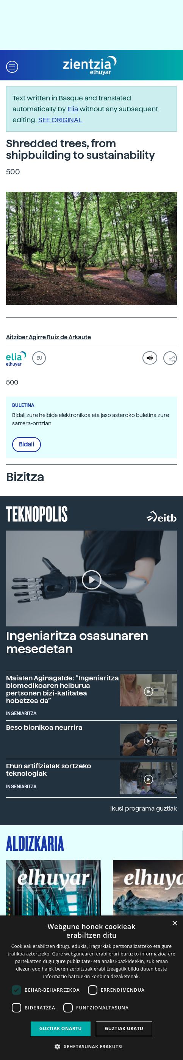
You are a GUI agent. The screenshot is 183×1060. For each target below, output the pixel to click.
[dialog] (91, 987)
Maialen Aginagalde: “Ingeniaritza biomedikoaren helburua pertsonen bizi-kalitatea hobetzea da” (62, 689)
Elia (72, 109)
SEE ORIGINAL (60, 120)
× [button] (174, 923)
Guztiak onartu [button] (60, 1028)
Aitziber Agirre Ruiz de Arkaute (48, 337)
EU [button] (39, 358)
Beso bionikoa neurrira (44, 727)
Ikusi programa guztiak (143, 808)
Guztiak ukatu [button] (124, 1028)
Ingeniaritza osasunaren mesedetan (77, 642)
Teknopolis (37, 513)
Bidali (26, 444)
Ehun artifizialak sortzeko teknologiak (48, 769)
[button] (12, 66)
